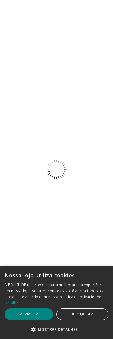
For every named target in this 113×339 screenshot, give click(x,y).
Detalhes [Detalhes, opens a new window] (12, 302)
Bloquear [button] (82, 314)
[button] (56, 329)
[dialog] (56, 302)
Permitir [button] (29, 314)
